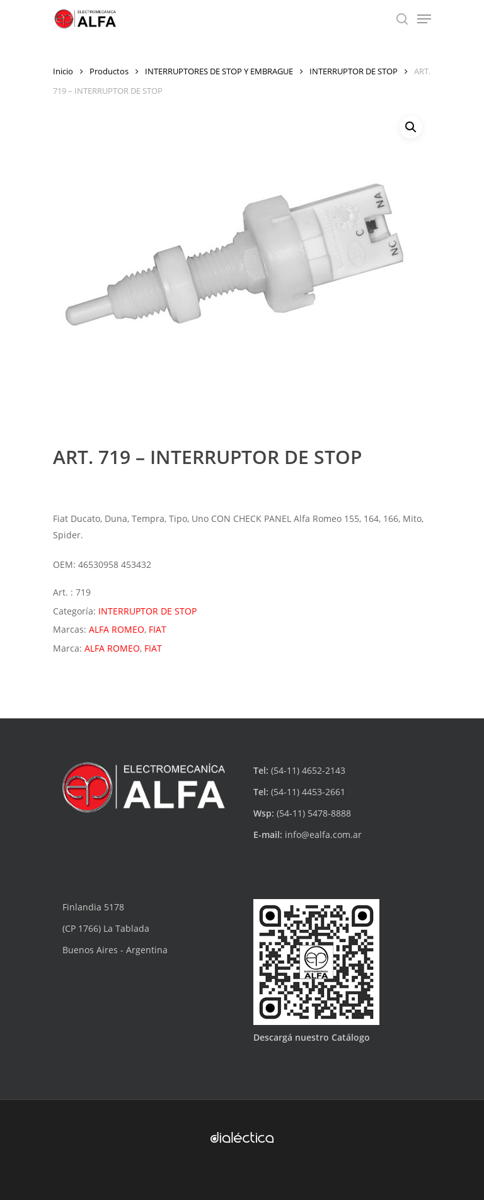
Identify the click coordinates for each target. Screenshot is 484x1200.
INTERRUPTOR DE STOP (353, 71)
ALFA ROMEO (116, 629)
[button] (411, 127)
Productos (109, 71)
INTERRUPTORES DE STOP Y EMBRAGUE (219, 71)
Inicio (63, 71)
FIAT (157, 629)
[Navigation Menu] (424, 19)
